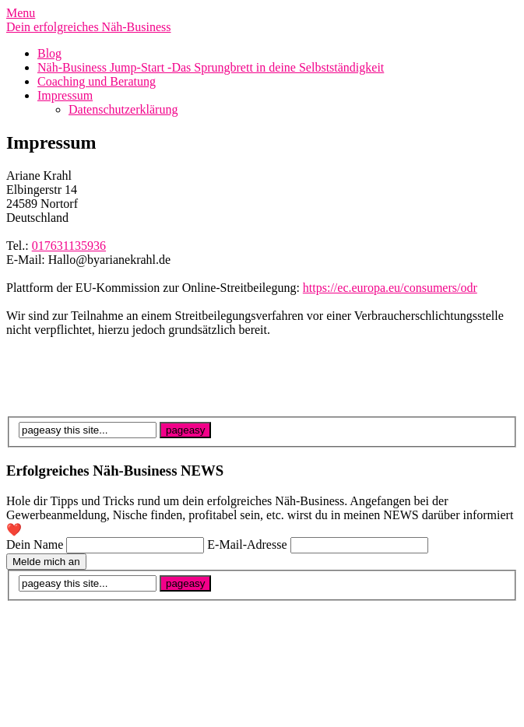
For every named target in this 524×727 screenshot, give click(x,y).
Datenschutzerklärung (123, 109)
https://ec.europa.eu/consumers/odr (390, 287)
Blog (49, 53)
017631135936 (69, 245)
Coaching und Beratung (96, 81)
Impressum (65, 95)
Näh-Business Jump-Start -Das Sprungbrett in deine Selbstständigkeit (210, 67)
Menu (20, 12)
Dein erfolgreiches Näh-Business (88, 26)
